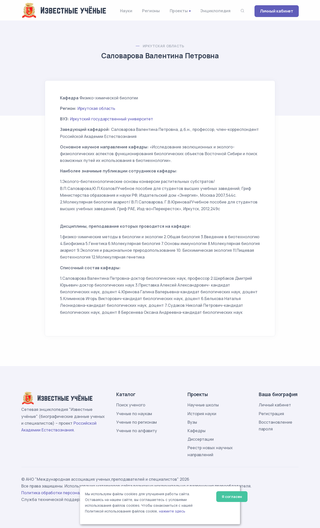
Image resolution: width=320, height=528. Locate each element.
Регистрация (271, 413)
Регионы (151, 11)
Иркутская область (163, 46)
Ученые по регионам (136, 422)
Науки (126, 11)
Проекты (179, 11)
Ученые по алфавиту (136, 430)
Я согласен (232, 496)
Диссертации (201, 439)
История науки (202, 413)
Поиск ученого (130, 405)
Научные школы (203, 405)
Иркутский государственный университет (111, 119)
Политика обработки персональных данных (64, 492)
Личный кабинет (276, 11)
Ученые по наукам (134, 413)
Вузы (192, 422)
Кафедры (197, 430)
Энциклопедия (215, 11)
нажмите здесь (172, 511)
